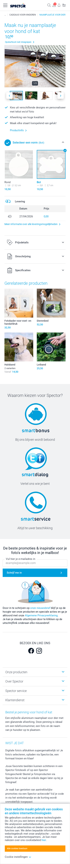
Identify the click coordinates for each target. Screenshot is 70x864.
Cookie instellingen (18, 856)
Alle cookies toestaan (17, 848)
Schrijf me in (14, 572)
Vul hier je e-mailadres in (20, 559)
